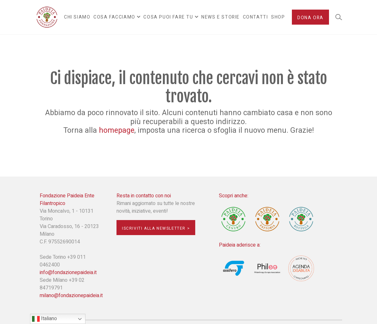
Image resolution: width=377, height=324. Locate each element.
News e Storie (220, 17)
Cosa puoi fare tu (168, 17)
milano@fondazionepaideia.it (71, 295)
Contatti (255, 17)
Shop (278, 17)
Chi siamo (77, 17)
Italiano (44, 319)
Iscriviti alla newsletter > (156, 228)
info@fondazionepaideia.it (68, 272)
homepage (116, 130)
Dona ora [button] (310, 17)
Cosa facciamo (114, 17)
